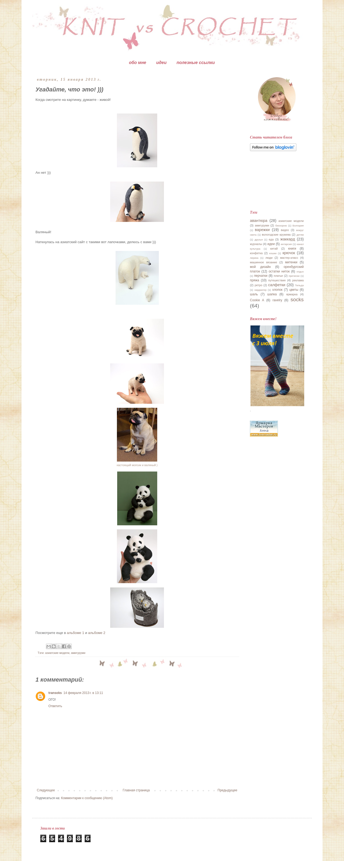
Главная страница (136, 790)
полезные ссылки (196, 62)
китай (274, 248)
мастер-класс (289, 257)
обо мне (137, 62)
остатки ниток (279, 271)
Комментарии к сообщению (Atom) (87, 798)
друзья (259, 239)
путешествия (277, 280)
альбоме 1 (75, 633)
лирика (254, 257)
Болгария (298, 225)
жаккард (287, 239)
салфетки (276, 285)
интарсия (286, 244)
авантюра (258, 220)
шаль (254, 294)
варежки (262, 230)
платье (278, 275)
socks (297, 299)
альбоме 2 (96, 633)
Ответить (55, 706)
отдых (300, 271)
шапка (272, 294)
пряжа (254, 280)
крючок (288, 253)
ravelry (277, 300)
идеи (161, 62)
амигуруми (78, 652)
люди (269, 257)
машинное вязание (263, 262)
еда (271, 239)
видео (285, 230)
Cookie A (257, 300)
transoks (55, 693)
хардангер (260, 289)
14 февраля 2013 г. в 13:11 (83, 693)
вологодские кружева (276, 234)
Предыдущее (227, 790)
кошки (273, 253)
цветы (293, 290)
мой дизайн (260, 267)
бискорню (281, 225)
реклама (298, 280)
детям (300, 234)
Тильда (299, 285)
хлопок (277, 290)
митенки (291, 262)
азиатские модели (57, 652)
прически (294, 275)
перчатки (260, 276)
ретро (258, 285)
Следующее (46, 790)
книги (292, 248)
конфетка (256, 253)
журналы (256, 244)
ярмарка (292, 294)
